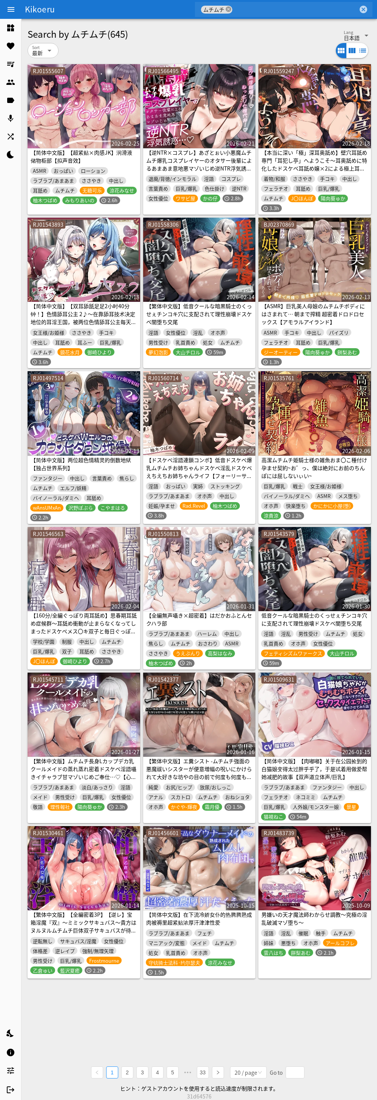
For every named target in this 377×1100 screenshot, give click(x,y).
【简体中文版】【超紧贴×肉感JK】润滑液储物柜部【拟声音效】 (81, 156)
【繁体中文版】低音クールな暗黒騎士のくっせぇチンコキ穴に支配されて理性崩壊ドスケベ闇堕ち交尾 (199, 314)
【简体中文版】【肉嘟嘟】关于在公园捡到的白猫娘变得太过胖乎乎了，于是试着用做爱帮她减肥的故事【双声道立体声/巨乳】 (314, 768)
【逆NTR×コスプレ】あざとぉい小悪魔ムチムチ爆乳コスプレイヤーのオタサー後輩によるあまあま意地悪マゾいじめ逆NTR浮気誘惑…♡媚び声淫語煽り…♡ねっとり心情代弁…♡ (199, 168)
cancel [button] (228, 9)
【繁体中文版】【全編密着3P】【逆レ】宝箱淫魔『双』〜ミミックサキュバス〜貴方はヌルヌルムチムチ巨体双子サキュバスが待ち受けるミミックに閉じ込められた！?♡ (83, 926)
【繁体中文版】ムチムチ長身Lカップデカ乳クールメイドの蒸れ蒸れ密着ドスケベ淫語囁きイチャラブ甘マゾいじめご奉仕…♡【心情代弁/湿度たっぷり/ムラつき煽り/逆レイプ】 (83, 772)
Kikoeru (40, 9)
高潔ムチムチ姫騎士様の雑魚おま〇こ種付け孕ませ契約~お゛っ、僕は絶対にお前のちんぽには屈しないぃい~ (314, 467)
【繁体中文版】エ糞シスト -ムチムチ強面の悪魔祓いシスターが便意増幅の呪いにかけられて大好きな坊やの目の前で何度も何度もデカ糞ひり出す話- (199, 772)
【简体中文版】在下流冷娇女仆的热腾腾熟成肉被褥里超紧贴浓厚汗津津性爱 (199, 918)
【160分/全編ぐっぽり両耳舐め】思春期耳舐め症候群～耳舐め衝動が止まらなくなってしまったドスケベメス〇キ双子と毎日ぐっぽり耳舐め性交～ (84, 627)
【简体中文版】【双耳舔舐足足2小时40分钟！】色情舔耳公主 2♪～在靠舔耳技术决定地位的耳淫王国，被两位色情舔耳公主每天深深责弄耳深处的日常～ (83, 317)
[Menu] (11, 9)
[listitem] (10, 28)
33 (203, 1072)
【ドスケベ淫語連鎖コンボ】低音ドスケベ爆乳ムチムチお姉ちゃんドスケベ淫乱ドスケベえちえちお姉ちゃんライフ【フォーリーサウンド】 (199, 471)
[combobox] (295, 9)
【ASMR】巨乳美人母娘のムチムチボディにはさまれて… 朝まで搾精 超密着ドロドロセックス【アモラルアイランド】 (313, 314)
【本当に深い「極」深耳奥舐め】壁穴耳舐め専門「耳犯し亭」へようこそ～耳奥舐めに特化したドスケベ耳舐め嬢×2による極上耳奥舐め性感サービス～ (314, 164)
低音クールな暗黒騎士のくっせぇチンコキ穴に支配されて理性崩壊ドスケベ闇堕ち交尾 (314, 619)
